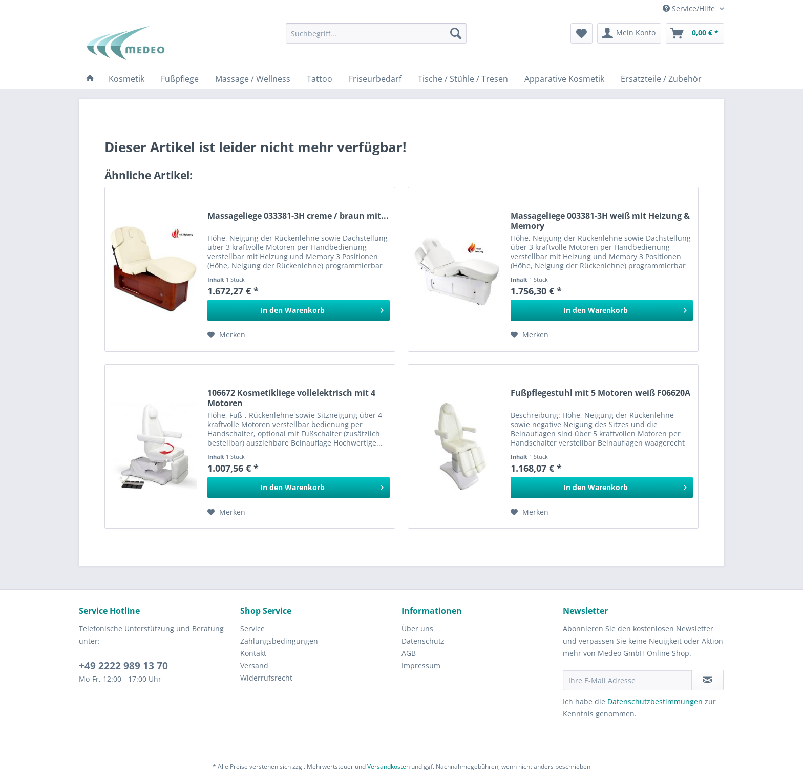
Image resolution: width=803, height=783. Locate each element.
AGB (409, 653)
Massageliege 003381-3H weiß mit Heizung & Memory (600, 220)
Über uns (417, 628)
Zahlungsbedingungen (279, 641)
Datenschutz (423, 641)
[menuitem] (376, 33)
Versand (254, 665)
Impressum (421, 665)
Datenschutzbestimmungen (655, 701)
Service (252, 628)
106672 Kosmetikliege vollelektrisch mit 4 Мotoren (291, 398)
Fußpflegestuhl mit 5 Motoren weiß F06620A (600, 393)
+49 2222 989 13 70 (123, 665)
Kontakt (253, 653)
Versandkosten (388, 766)
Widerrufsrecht (266, 678)
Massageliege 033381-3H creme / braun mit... (298, 215)
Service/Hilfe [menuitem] (690, 8)
